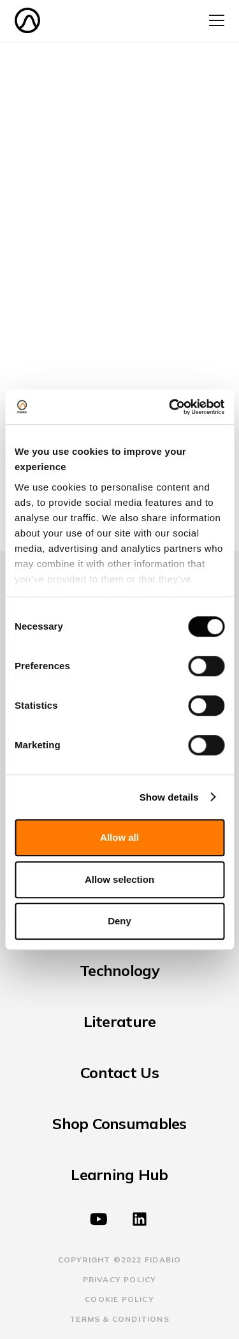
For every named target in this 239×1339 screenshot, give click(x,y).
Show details (169, 797)
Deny (119, 920)
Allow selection (119, 879)
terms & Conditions (119, 1319)
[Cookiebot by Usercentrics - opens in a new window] (170, 407)
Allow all (119, 837)
